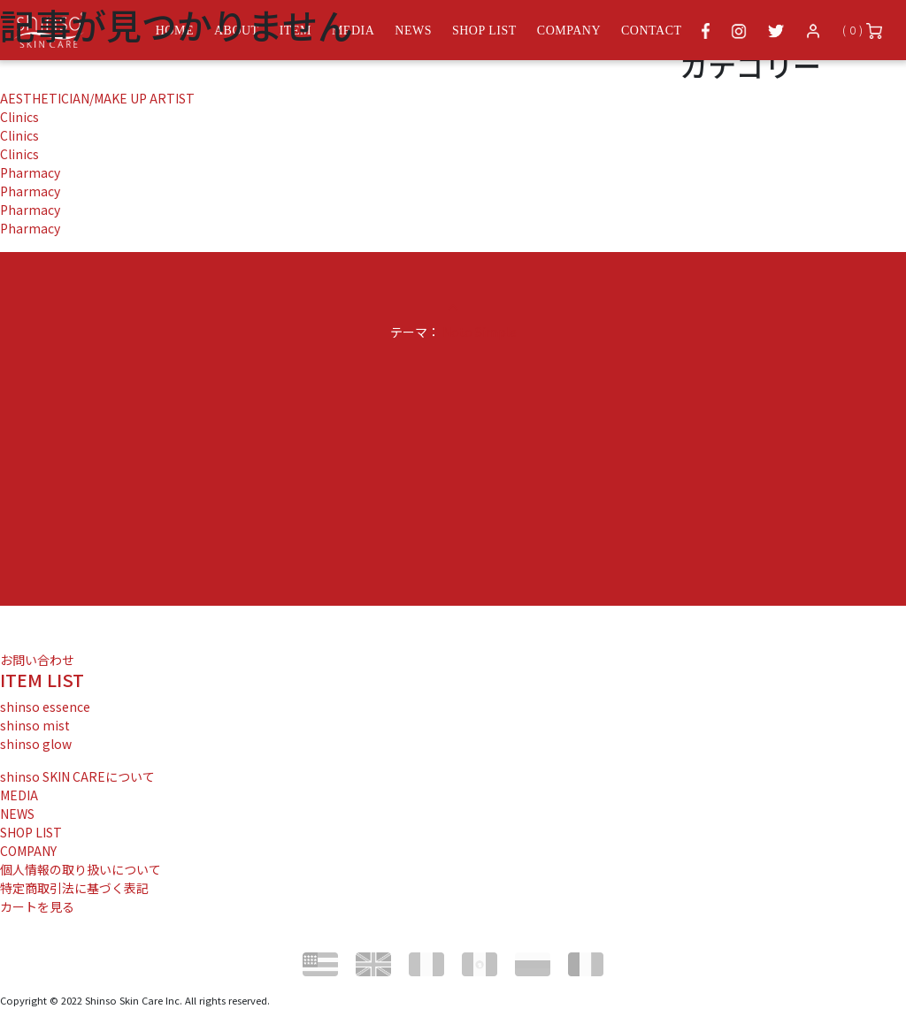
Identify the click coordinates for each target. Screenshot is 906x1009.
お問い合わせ (37, 660)
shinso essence (45, 706)
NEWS (17, 813)
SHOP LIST (31, 832)
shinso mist (35, 725)
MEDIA (19, 795)
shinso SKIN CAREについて (77, 776)
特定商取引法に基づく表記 (74, 888)
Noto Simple (479, 331)
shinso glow (36, 744)
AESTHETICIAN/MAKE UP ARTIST (97, 98)
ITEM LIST (42, 679)
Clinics (19, 117)
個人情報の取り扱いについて (80, 869)
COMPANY (28, 851)
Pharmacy (30, 172)
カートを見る (37, 906)
